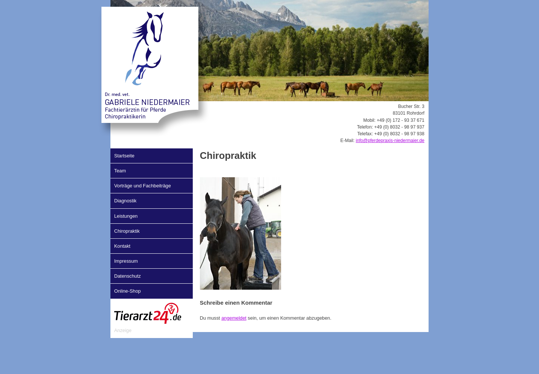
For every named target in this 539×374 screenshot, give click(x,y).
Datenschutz (127, 276)
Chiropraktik (127, 231)
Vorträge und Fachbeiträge (142, 185)
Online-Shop (127, 291)
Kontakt (122, 246)
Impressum (126, 261)
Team (120, 171)
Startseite (124, 156)
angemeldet (233, 318)
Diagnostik (125, 200)
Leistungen (126, 216)
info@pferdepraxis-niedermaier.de (390, 140)
